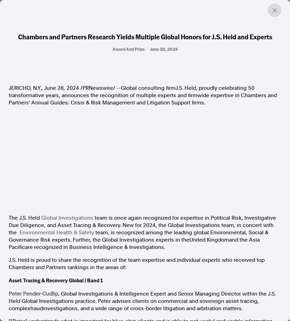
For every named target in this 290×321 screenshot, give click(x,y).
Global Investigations (67, 218)
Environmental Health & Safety (56, 232)
